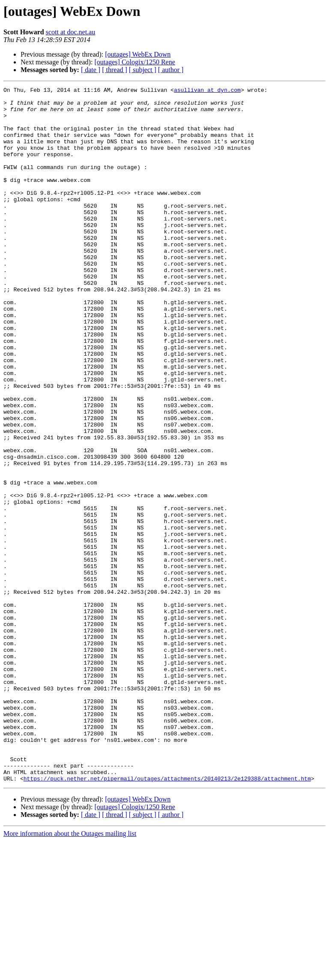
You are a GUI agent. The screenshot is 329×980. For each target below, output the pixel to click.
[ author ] (171, 69)
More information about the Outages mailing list (69, 972)
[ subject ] (142, 69)
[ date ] (90, 69)
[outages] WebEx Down (137, 54)
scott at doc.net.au (71, 32)
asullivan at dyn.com (207, 91)
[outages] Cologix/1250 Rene (134, 62)
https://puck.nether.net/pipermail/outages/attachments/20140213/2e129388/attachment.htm (167, 917)
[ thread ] (114, 69)
